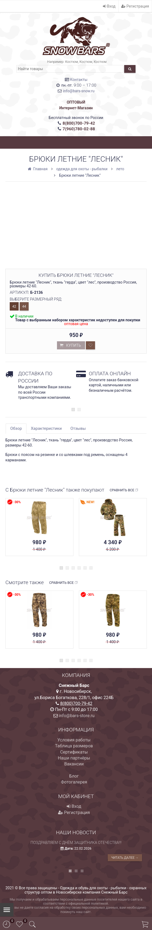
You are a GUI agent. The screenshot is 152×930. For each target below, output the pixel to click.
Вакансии (74, 764)
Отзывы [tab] (78, 428)
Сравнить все (124, 490)
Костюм (71, 62)
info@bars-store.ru (76, 715)
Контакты (78, 79)
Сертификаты (74, 752)
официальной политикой (88, 903)
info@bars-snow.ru (78, 91)
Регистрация (135, 6)
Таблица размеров (74, 745)
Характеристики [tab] (46, 428)
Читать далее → (125, 858)
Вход (109, 6)
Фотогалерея (74, 782)
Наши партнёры (74, 758)
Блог (74, 776)
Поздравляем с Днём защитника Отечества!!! (76, 842)
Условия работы (73, 739)
